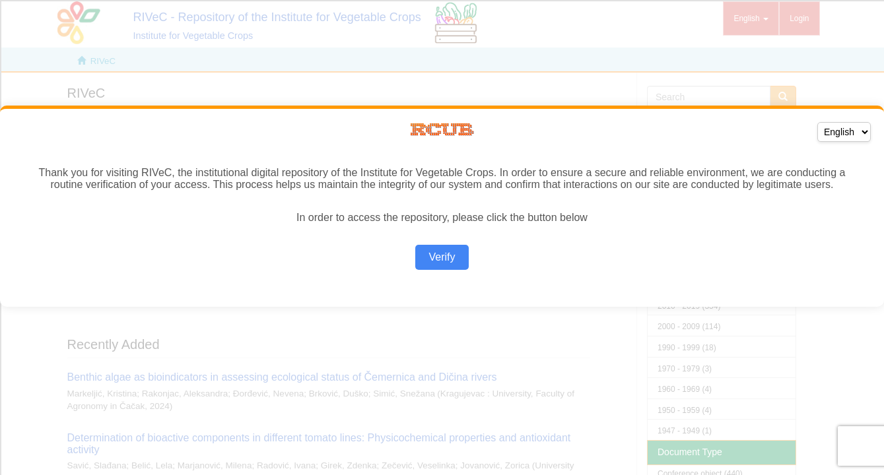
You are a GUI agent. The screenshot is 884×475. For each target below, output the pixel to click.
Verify (441, 257)
